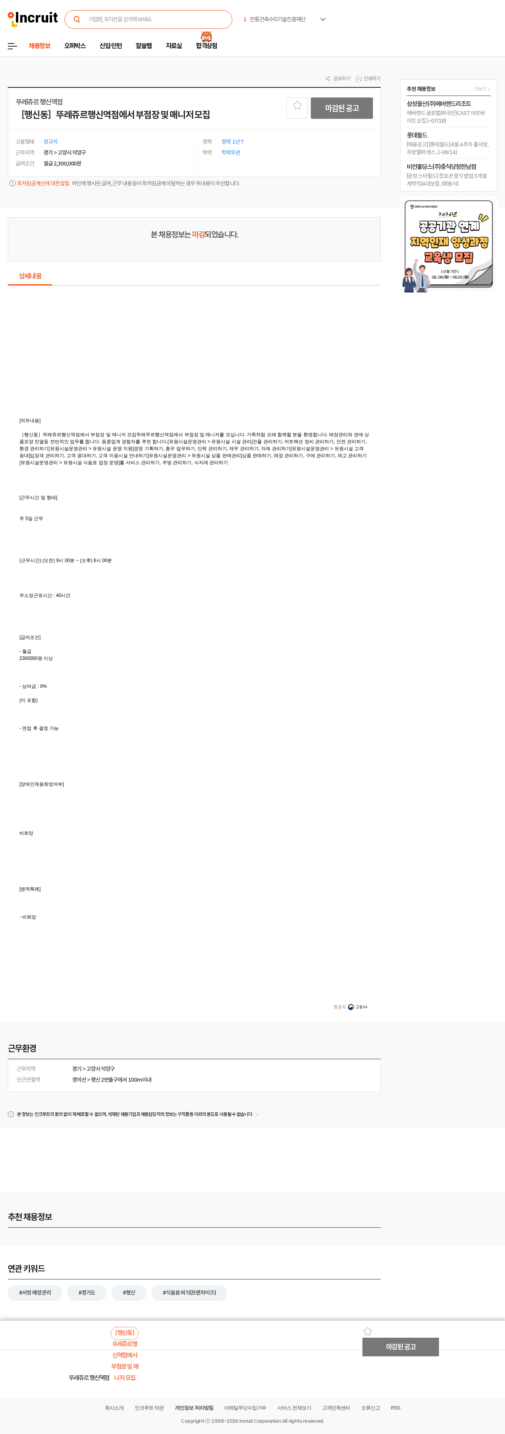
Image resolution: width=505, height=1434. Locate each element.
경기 (77, 1068)
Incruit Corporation (260, 1421)
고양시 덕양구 (100, 1068)
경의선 (79, 1079)
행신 (95, 1079)
